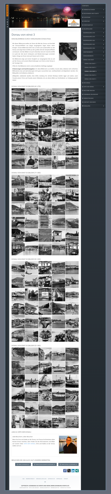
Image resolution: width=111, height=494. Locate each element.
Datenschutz (51, 478)
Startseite (20, 29)
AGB (23, 478)
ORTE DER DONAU (29, 444)
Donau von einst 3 (42, 29)
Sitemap (66, 478)
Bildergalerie (26, 29)
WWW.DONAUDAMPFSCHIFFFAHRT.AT (44, 464)
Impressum (59, 478)
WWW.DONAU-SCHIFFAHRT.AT (68, 464)
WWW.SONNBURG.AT (23, 464)
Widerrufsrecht (30, 478)
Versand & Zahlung (41, 478)
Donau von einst (33, 29)
